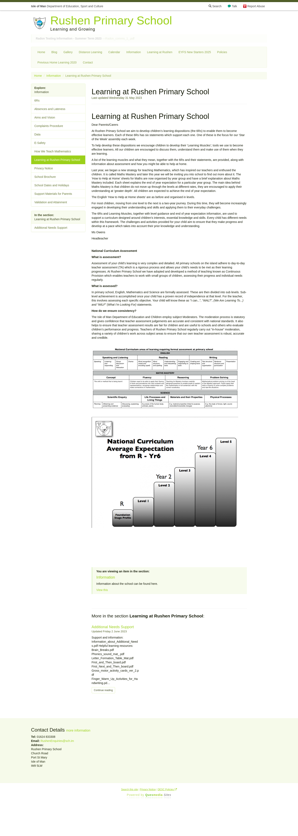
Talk (234, 6)
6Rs (37, 100)
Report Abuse (256, 6)
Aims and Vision (44, 117)
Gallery (67, 52)
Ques (158, 795)
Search (215, 6)
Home (41, 52)
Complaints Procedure (48, 126)
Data (37, 134)
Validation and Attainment (50, 202)
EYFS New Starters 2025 (195, 52)
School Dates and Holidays (51, 185)
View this (102, 590)
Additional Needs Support (113, 627)
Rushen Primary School (111, 20)
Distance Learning (90, 52)
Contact (88, 62)
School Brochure (45, 176)
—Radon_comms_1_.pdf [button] (85, 38)
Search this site (129, 789)
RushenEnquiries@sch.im (57, 741)
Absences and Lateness (49, 109)
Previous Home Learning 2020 (57, 62)
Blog (54, 52)
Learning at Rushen (159, 52)
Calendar (114, 52)
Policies (222, 52)
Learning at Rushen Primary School (57, 159)
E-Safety (40, 143)
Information (133, 52)
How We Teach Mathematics (52, 151)
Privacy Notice (43, 168)
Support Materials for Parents (53, 193)
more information (78, 730)
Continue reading (103, 690)
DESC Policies (167, 789)
